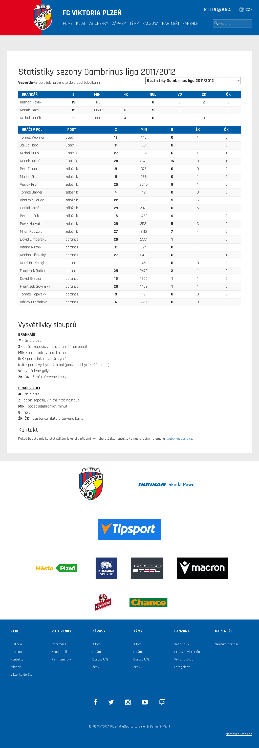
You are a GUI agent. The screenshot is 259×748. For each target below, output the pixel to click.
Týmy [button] (134, 23)
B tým (96, 652)
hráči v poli (33, 129)
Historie (16, 644)
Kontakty (17, 659)
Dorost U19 (100, 659)
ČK (228, 94)
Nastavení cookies (239, 734)
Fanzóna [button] (150, 23)
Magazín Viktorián (187, 652)
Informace (59, 644)
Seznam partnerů (227, 644)
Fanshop (191, 23)
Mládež (16, 667)
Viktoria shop (183, 659)
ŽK (204, 94)
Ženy (95, 667)
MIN (97, 94)
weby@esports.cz (179, 438)
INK (125, 94)
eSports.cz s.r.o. (134, 726)
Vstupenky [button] (98, 23)
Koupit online (61, 652)
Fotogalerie (182, 667)
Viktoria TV (181, 644)
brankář (30, 94)
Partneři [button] (170, 23)
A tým (96, 644)
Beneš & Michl (160, 726)
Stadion (16, 652)
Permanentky (61, 659)
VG (180, 94)
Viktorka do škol (22, 674)
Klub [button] (80, 23)
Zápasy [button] (119, 23)
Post (71, 129)
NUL (153, 94)
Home (68, 23)
